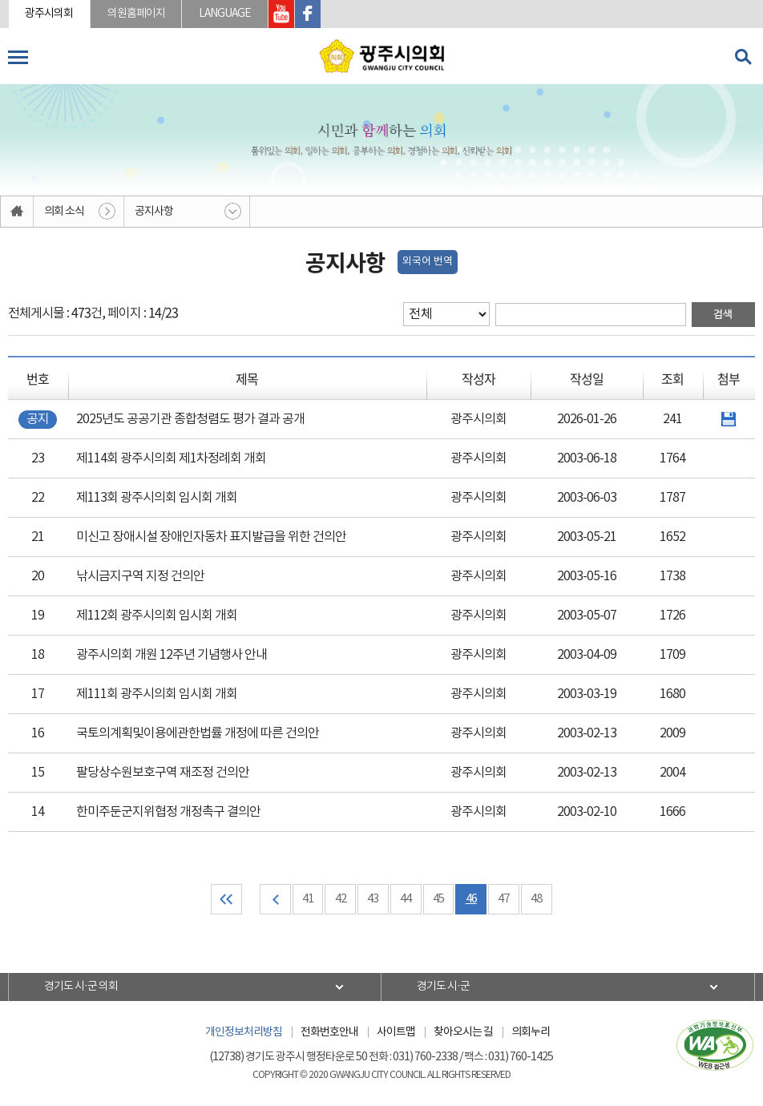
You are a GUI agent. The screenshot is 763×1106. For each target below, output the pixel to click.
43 (373, 899)
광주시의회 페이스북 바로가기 (309, 14)
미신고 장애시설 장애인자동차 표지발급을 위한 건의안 (211, 537)
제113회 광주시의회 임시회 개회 (156, 497)
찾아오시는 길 (463, 1033)
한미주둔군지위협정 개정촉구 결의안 (168, 812)
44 (406, 899)
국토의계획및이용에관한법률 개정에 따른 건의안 (197, 733)
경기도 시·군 (444, 987)
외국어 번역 (427, 262)
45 (439, 899)
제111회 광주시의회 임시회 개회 (156, 694)
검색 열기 (743, 57)
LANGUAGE (226, 13)
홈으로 (17, 211)
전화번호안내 (329, 1033)
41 (307, 899)
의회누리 (530, 1033)
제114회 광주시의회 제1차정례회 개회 (171, 458)
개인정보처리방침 (243, 1033)
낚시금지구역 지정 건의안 (140, 576)
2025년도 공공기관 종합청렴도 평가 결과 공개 (190, 419)
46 (472, 899)
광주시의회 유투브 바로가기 (283, 14)
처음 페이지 (225, 899)
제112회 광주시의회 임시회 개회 (156, 615)
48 (537, 899)
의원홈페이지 (137, 13)
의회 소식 (64, 211)
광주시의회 (50, 13)
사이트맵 (396, 1033)
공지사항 (154, 211)
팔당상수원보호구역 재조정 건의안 (162, 772)
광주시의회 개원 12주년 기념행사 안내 (171, 655)
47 (505, 899)
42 (340, 899)
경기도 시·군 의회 (82, 987)
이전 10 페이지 (274, 899)
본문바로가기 (0, 0)
